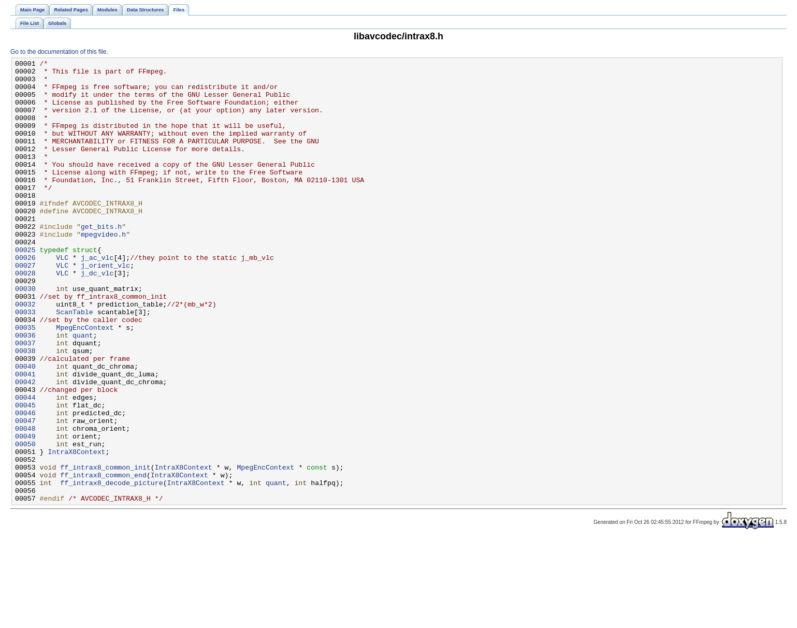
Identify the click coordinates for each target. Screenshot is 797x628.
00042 (25, 446)
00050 (25, 521)
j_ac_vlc (97, 297)
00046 (25, 484)
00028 (25, 316)
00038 (25, 409)
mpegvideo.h (103, 269)
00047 (25, 493)
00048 (25, 502)
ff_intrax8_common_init (105, 549)
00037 (25, 400)
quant (83, 391)
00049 (25, 512)
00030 (25, 335)
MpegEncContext (84, 381)
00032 (25, 353)
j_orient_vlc (105, 307)
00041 (25, 437)
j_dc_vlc (97, 316)
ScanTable (74, 363)
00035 (25, 381)
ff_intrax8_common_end (103, 558)
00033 (25, 363)
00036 (25, 391)
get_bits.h (101, 260)
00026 (25, 297)
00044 (25, 465)
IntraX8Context (76, 530)
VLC (62, 297)
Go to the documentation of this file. (59, 51)
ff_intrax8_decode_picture (111, 568)
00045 (25, 474)
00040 (25, 428)
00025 (25, 288)
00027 (25, 307)
